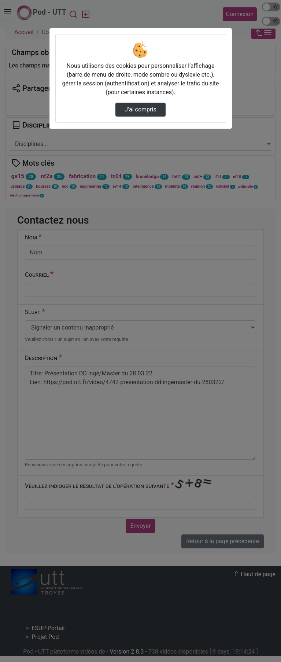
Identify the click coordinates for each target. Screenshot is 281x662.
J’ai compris (140, 109)
